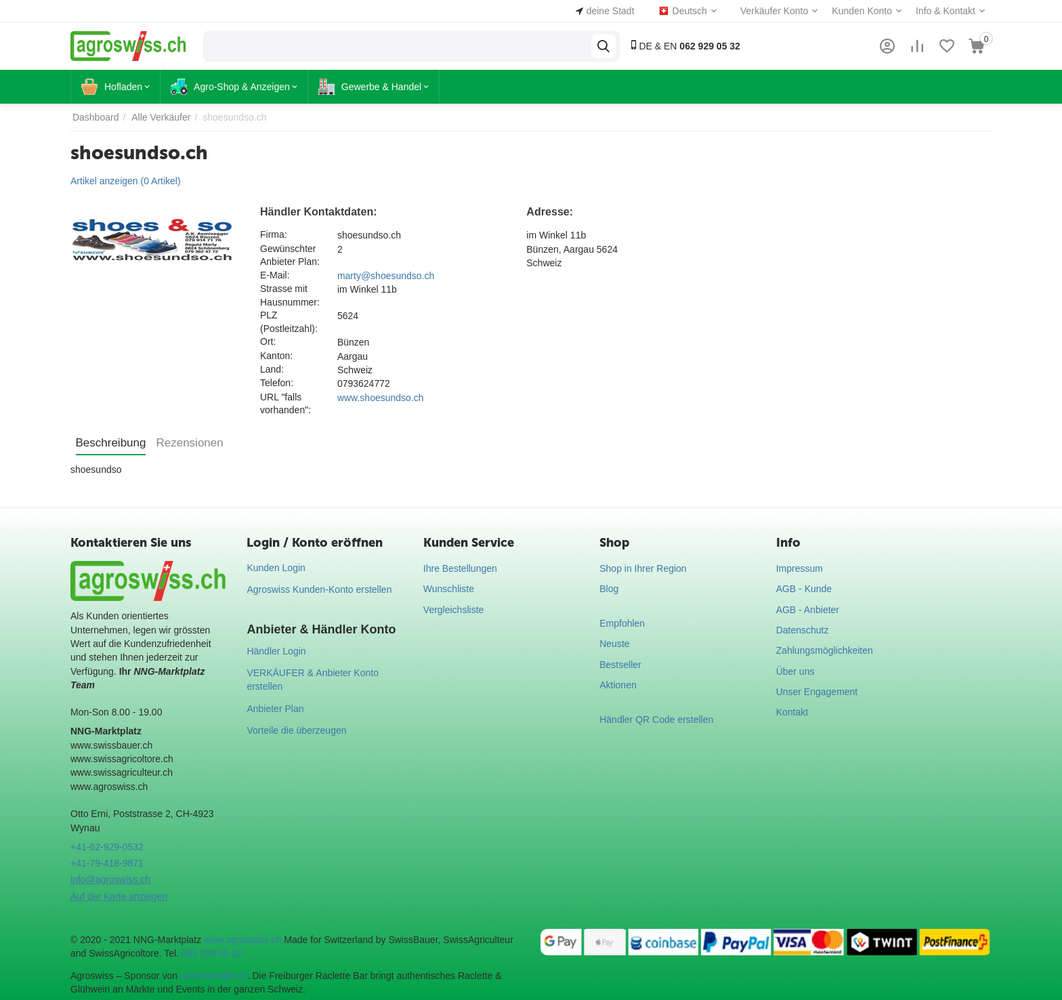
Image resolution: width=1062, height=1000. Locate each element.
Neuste (614, 643)
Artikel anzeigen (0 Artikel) (125, 180)
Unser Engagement (817, 691)
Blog (608, 588)
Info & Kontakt (945, 10)
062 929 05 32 (212, 953)
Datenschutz (802, 630)
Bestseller (620, 664)
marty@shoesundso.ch (385, 275)
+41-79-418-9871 (107, 863)
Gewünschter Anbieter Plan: (290, 255)
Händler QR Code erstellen (656, 719)
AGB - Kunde (804, 588)
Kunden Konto (862, 10)
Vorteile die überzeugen (296, 730)
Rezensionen (189, 442)
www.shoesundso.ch (380, 397)
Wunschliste (448, 588)
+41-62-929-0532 (107, 846)
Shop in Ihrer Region (642, 568)
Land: (272, 369)
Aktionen (617, 685)
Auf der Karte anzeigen (118, 896)
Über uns (795, 671)
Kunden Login (276, 567)
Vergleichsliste (453, 609)
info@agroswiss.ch (110, 879)
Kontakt (792, 712)
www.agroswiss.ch (242, 939)
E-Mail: (275, 275)
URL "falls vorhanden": (285, 404)
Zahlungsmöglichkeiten (824, 650)
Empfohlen (622, 623)
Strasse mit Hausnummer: (290, 295)
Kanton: (276, 355)
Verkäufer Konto (774, 10)
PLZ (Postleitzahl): (289, 322)
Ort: (268, 341)
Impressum (799, 568)
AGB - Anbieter (807, 609)
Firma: (273, 234)
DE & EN (684, 45)
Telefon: (276, 382)
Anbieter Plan (275, 708)
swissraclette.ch (213, 975)
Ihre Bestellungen (460, 568)
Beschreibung (111, 442)
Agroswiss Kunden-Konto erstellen (319, 589)
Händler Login (276, 651)
